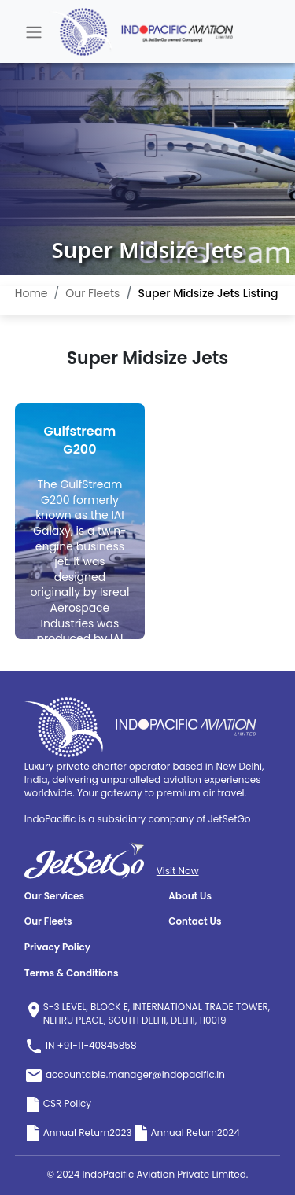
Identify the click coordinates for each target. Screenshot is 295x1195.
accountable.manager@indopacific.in (124, 1074)
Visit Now (178, 870)
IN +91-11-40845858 (80, 1045)
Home (31, 293)
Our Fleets (92, 293)
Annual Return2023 (78, 1132)
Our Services (54, 896)
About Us (190, 896)
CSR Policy (57, 1103)
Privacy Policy (57, 947)
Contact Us (194, 921)
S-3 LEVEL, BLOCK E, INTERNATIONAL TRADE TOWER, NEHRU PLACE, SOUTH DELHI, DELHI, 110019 (157, 1014)
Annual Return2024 (186, 1132)
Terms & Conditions (71, 973)
